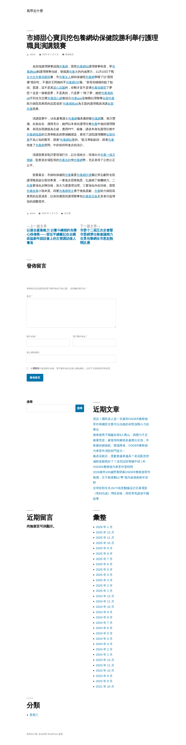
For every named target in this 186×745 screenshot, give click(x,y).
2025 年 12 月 (105, 532)
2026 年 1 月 (104, 527)
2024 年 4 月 (104, 638)
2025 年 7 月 (104, 559)
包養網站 (83, 66)
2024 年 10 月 (105, 606)
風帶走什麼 (35, 11)
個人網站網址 (33, 352)
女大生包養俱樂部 (38, 77)
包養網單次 (66, 191)
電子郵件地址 (80, 336)
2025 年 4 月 (104, 574)
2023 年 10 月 (105, 670)
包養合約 (65, 160)
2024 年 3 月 (104, 644)
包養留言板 (90, 196)
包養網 (63, 66)
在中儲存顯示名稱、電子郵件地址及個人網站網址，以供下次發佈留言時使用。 (71, 368)
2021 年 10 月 (105, 686)
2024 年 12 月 (105, 596)
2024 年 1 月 (104, 654)
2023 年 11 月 (105, 665)
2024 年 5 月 (104, 633)
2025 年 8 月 (104, 553)
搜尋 (30, 402)
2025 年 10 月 (105, 543)
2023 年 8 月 (104, 681)
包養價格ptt (70, 103)
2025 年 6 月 (104, 564)
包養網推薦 (34, 134)
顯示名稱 (32, 336)
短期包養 (108, 98)
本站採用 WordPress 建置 (50, 734)
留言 (29, 296)
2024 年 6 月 (104, 628)
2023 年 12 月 (105, 660)
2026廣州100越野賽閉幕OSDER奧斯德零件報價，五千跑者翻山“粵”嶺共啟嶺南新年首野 (121, 477)
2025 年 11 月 (105, 537)
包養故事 (32, 191)
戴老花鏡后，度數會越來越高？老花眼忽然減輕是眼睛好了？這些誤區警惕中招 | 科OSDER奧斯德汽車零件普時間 (121, 461)
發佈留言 (69, 54)
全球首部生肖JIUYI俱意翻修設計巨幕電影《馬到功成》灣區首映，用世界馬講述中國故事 (121, 493)
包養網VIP (72, 82)
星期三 (34, 715)
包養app (76, 98)
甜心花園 (59, 87)
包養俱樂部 (99, 87)
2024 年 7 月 (104, 622)
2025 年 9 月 (104, 548)
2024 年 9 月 (104, 612)
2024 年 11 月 (105, 601)
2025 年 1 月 (104, 590)
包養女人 (65, 77)
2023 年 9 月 (104, 676)
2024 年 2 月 (104, 649)
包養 (72, 71)
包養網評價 (84, 175)
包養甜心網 (55, 98)
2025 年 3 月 (104, 580)
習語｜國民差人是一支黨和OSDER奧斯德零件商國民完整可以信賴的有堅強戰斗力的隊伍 (121, 424)
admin (33, 54)
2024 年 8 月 (104, 617)
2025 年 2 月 (104, 585)
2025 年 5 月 (104, 569)
